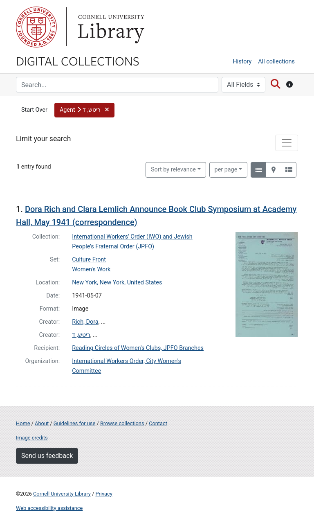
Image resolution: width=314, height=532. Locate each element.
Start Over (34, 109)
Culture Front (89, 259)
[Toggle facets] (286, 143)
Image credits (32, 438)
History (242, 61)
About (42, 423)
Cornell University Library (62, 494)
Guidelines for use (74, 423)
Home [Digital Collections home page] (23, 423)
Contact (158, 423)
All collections (276, 61)
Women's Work (91, 269)
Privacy (103, 494)
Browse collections (122, 423)
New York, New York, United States (117, 282)
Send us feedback (47, 456)
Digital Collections (77, 60)
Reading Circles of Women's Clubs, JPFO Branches (138, 348)
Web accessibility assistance (49, 508)
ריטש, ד (81, 334)
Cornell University (36, 27)
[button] (84, 110)
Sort (173, 169)
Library (110, 27)
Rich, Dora (85, 321)
